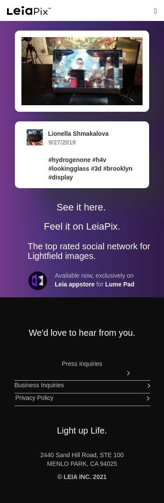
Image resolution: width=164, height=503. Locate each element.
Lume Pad (119, 284)
